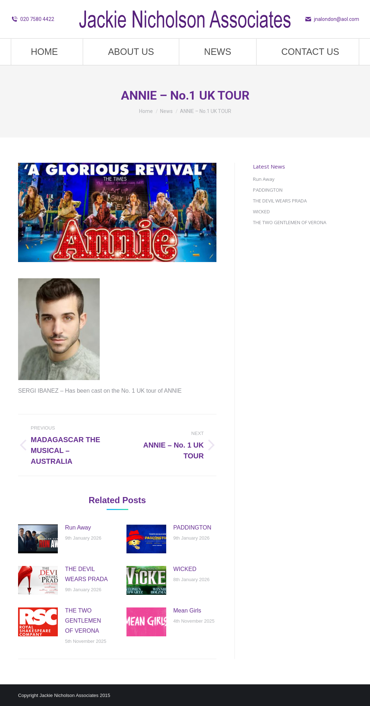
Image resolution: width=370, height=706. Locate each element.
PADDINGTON (192, 527)
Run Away (78, 527)
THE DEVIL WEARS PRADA (86, 574)
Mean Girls (187, 610)
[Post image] (38, 538)
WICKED (185, 569)
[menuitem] (44, 51)
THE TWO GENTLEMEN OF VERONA (83, 620)
